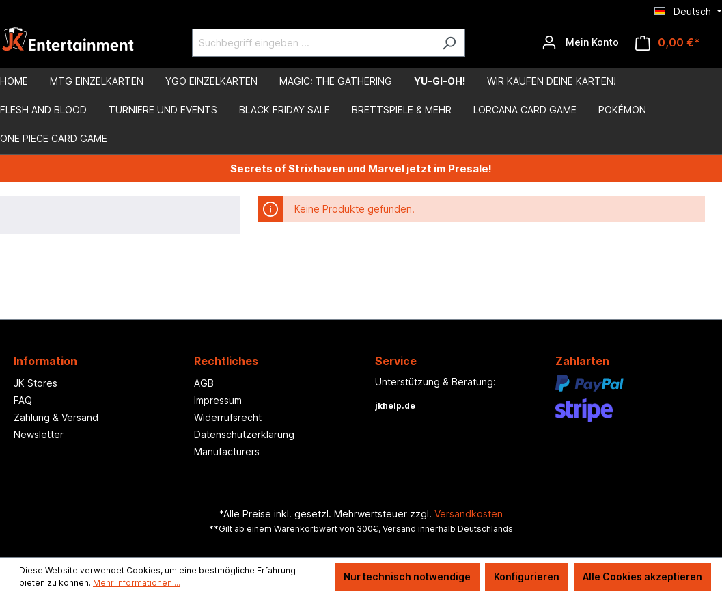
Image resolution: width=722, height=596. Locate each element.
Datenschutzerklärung (244, 434)
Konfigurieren (526, 576)
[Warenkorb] (667, 42)
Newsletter (39, 434)
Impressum (218, 400)
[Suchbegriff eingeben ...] (313, 43)
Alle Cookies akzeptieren (642, 576)
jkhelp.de (395, 406)
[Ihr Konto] (580, 42)
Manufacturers (227, 451)
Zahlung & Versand (56, 417)
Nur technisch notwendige (407, 576)
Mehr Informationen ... (136, 583)
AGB (204, 383)
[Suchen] (449, 43)
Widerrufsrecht (228, 417)
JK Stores (35, 383)
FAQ (23, 400)
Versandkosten (468, 513)
